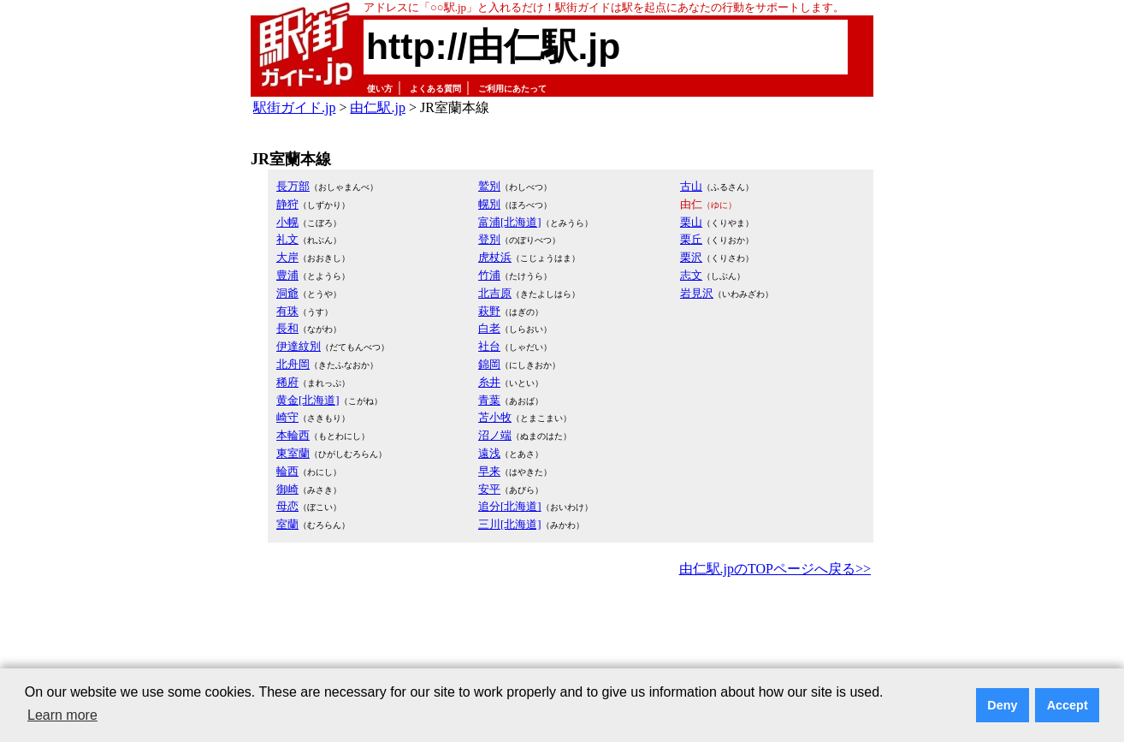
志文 (691, 275)
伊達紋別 (298, 346)
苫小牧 (495, 417)
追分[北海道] (509, 506)
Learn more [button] (62, 715)
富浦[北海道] (509, 222)
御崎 (287, 489)
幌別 (489, 204)
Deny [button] (1002, 705)
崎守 (287, 417)
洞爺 (287, 293)
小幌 (287, 222)
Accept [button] (1067, 705)
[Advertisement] (562, 628)
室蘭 (287, 524)
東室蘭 (293, 453)
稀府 (287, 382)
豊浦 (287, 275)
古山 (691, 186)
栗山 (691, 222)
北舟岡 (293, 364)
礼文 (287, 239)
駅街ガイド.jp (294, 107)
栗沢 (691, 257)
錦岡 (489, 364)
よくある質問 (435, 88)
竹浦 (489, 275)
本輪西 (293, 435)
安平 (489, 489)
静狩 (287, 204)
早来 (489, 471)
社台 (489, 346)
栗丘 (691, 239)
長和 (287, 328)
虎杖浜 (495, 257)
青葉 (489, 400)
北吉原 (495, 293)
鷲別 (489, 186)
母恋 (287, 506)
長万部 (293, 186)
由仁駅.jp (377, 107)
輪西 (287, 471)
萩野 (489, 311)
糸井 (489, 382)
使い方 (380, 88)
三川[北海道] (509, 524)
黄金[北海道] (308, 400)
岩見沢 (696, 293)
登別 (489, 239)
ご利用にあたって (512, 88)
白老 (489, 328)
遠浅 (489, 453)
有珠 (287, 311)
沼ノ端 (495, 435)
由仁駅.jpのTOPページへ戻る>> (775, 568)
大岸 (287, 257)
